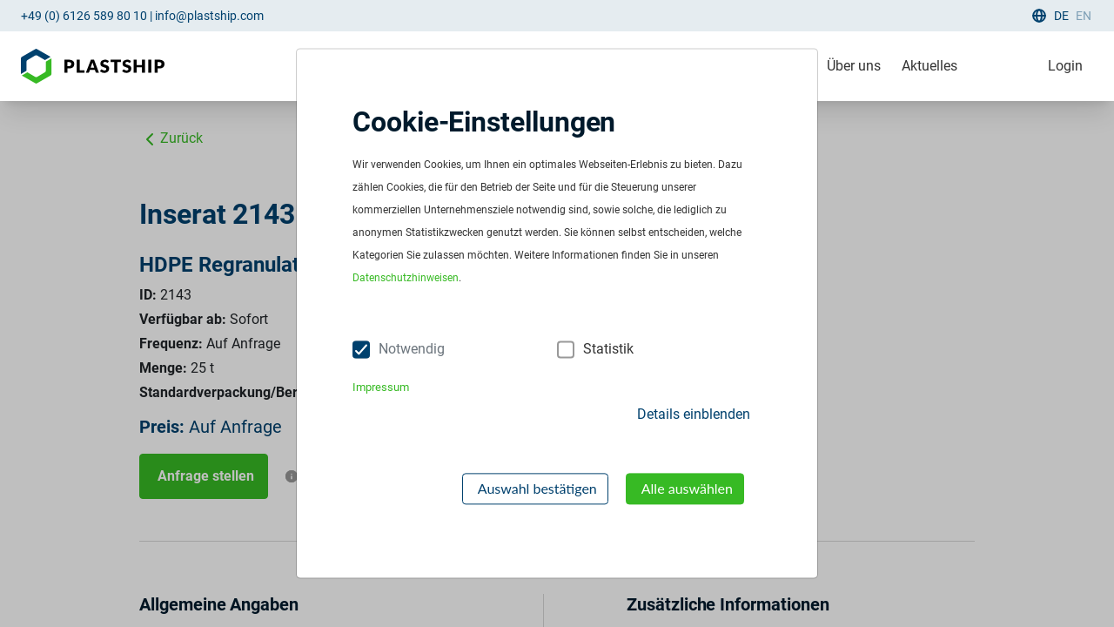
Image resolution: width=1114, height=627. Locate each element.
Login (1065, 65)
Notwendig (412, 349)
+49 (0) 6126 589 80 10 (84, 16)
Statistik (608, 349)
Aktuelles (929, 65)
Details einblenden (693, 414)
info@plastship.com (209, 16)
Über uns (854, 65)
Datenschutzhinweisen (405, 279)
